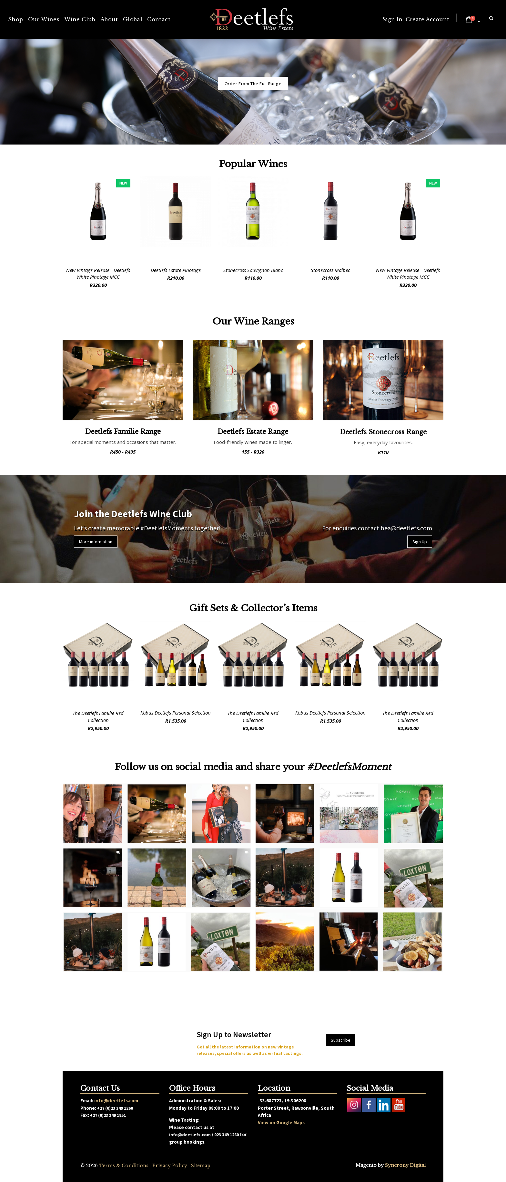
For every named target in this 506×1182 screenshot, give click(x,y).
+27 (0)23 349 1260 (115, 1108)
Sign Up (419, 542)
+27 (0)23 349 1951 (108, 1115)
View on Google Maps (281, 1122)
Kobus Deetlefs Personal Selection (175, 712)
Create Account (427, 19)
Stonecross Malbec (330, 270)
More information (95, 542)
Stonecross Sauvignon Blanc (253, 270)
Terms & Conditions (123, 1165)
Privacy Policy (169, 1165)
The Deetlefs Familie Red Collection (98, 716)
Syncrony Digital (405, 1165)
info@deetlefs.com (116, 1100)
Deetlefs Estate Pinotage (176, 270)
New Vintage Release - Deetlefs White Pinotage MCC (98, 273)
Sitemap (200, 1165)
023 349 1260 (226, 1134)
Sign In (392, 19)
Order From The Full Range (253, 83)
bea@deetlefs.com (406, 528)
